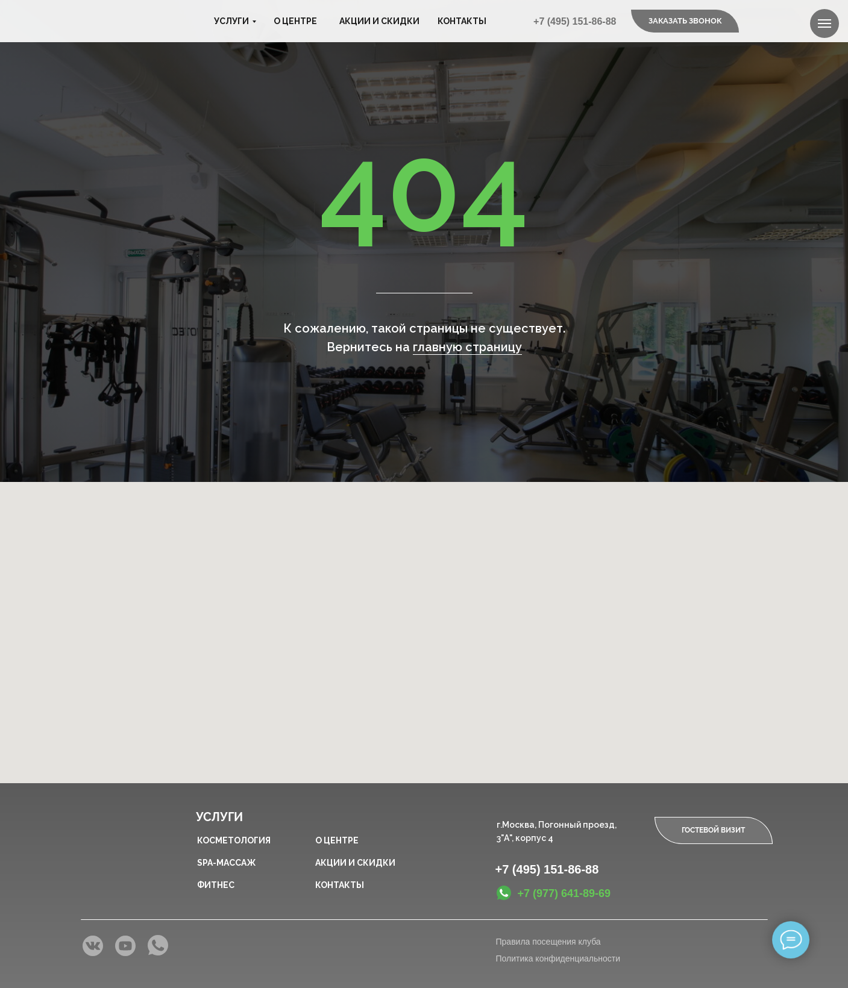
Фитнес (215, 885)
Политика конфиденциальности (558, 958)
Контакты (462, 21)
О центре (295, 21)
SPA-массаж (226, 863)
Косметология (234, 840)
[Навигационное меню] (824, 23)
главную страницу (467, 347)
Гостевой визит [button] (713, 830)
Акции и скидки (379, 21)
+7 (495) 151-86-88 (574, 21)
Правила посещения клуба (548, 941)
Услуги (231, 21)
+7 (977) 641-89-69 (564, 893)
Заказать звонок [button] (685, 20)
